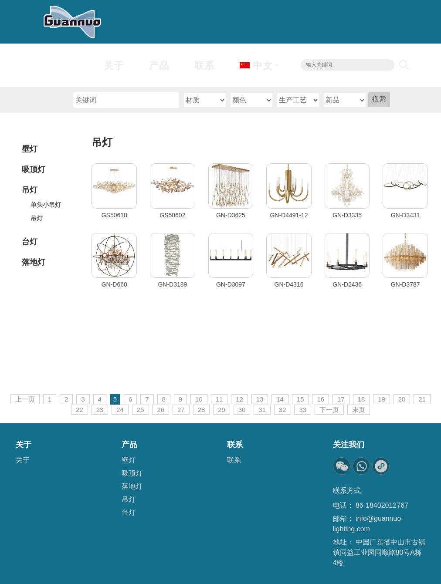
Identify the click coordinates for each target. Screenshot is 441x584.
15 (300, 399)
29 (221, 409)
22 (79, 409)
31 (262, 409)
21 (422, 399)
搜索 (379, 99)
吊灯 (102, 142)
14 (280, 399)
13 (260, 399)
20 (402, 399)
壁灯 (129, 460)
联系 (234, 460)
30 (242, 409)
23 (100, 409)
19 (381, 399)
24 (120, 409)
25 (140, 409)
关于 (23, 460)
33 (302, 409)
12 (239, 399)
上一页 (25, 399)
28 (201, 409)
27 (181, 409)
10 (199, 399)
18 (361, 399)
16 (320, 399)
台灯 (129, 512)
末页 (358, 409)
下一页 (329, 409)
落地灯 (132, 486)
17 (341, 399)
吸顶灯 (132, 473)
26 (160, 409)
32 (282, 409)
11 (219, 399)
